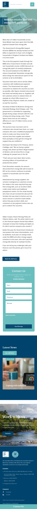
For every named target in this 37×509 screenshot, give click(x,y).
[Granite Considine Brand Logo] (6, 456)
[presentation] (16, 319)
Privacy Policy (15, 503)
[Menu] (32, 4)
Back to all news (9, 259)
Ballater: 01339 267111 (9, 481)
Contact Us (18, 506)
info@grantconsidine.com (10, 483)
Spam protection (12, 315)
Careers (6, 433)
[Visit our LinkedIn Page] (18, 494)
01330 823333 (20, 279)
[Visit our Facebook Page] (18, 492)
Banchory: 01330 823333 (10, 478)
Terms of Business (7, 503)
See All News (9, 353)
